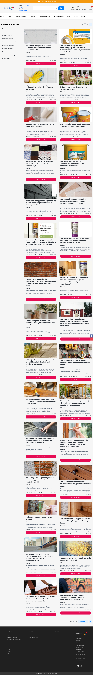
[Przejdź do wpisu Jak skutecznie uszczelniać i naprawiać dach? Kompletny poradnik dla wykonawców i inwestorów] (40, 587)
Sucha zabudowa (6, 32)
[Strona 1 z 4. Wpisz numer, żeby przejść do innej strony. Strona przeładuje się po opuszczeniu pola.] (85, 24)
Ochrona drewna (6, 58)
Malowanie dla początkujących (10, 55)
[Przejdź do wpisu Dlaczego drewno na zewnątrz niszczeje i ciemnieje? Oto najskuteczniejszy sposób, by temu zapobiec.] (75, 391)
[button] (61, 8)
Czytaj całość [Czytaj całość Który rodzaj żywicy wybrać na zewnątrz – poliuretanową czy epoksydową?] (75, 140)
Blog (8, 653)
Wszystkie (4, 28)
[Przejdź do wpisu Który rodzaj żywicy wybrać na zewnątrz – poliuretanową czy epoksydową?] (75, 114)
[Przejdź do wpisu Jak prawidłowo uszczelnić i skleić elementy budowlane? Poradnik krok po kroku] (75, 351)
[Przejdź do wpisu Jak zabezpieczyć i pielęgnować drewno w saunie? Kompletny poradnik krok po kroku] (75, 509)
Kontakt (9, 651)
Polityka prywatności (12, 637)
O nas (8, 649)
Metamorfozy (5, 52)
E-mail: (24, 9)
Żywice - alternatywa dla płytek (10, 42)
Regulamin (9, 635)
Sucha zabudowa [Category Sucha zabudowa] (31, 60)
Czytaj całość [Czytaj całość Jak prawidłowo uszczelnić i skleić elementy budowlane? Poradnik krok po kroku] (75, 379)
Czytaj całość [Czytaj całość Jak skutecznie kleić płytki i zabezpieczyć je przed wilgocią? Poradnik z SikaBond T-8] (75, 177)
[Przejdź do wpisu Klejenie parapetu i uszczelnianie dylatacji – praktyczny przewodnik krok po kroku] (40, 311)
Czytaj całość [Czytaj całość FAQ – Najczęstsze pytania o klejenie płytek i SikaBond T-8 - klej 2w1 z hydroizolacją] (40, 179)
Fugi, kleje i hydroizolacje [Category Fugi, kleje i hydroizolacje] (34, 99)
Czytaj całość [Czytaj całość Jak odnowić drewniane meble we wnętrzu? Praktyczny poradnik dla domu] (75, 497)
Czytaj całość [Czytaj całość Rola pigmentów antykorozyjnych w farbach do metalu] (75, 102)
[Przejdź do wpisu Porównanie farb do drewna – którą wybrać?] (40, 507)
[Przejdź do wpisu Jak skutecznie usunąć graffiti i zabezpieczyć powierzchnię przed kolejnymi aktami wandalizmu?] (75, 585)
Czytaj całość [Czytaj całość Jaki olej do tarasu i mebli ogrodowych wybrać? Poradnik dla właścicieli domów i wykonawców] (40, 377)
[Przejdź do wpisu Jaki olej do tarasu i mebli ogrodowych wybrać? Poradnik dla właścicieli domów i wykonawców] (40, 350)
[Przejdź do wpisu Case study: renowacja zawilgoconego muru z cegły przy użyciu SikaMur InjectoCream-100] (40, 468)
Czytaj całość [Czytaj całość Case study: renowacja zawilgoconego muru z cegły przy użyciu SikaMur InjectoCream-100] (40, 495)
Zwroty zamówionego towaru (14, 642)
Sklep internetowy (46, 673)
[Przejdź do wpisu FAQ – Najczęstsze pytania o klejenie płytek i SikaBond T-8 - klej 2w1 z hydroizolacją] (40, 152)
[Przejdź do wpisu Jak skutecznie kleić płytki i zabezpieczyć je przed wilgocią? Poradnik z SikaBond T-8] (75, 152)
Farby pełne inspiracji (7, 48)
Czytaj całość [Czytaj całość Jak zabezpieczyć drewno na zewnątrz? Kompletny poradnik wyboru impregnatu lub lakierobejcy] (40, 417)
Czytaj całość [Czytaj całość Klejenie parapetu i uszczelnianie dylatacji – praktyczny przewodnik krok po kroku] (40, 338)
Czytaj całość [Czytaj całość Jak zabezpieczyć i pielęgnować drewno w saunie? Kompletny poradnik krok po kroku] (75, 536)
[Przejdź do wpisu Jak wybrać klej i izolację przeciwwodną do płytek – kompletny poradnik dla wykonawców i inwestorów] (40, 429)
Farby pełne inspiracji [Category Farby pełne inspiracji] (32, 136)
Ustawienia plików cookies (13, 639)
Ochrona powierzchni (7, 38)
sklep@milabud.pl (80, 658)
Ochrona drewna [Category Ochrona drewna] (31, 414)
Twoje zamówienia (57, 635)
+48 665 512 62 (79, 661)
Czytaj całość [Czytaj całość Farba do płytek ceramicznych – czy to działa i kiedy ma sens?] (40, 140)
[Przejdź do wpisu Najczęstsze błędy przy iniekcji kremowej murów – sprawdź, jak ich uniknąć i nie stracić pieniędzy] (40, 191)
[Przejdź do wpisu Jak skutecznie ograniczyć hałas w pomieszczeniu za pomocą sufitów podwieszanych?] (40, 36)
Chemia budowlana (7, 35)
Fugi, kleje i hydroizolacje (8, 45)
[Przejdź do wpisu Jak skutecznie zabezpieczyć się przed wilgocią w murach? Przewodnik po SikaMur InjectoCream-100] (75, 229)
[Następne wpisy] (83, 621)
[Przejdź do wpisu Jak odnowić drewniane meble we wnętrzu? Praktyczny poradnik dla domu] (75, 472)
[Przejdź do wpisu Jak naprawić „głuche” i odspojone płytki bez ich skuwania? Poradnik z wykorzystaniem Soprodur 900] (75, 189)
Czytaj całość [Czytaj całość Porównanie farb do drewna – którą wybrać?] (40, 532)
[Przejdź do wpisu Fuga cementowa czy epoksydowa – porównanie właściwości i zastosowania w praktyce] (40, 75)
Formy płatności (34, 637)
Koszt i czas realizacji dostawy (37, 635)
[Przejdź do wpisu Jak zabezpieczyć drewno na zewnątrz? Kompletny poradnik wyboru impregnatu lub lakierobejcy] (40, 389)
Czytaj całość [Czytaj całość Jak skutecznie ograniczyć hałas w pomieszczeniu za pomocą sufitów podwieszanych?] (40, 63)
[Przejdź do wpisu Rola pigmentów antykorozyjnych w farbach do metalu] (75, 77)
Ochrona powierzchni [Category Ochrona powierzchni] (67, 610)
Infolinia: (24, 6)
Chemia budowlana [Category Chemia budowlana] (66, 253)
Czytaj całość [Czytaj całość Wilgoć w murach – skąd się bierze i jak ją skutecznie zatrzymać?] (75, 574)
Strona (82, 24)
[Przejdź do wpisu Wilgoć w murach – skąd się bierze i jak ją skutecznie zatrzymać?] (75, 548)
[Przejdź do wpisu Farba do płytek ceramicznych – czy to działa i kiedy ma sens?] (40, 114)
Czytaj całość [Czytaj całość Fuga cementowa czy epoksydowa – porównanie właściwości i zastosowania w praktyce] (40, 102)
